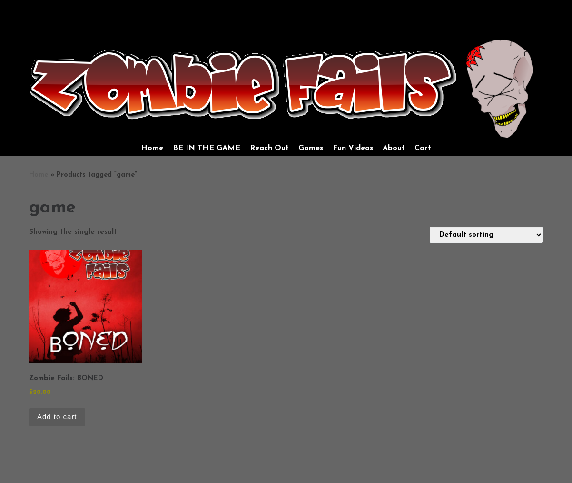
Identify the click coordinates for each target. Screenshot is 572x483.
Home (38, 175)
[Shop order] (486, 235)
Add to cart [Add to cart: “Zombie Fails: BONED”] (57, 417)
